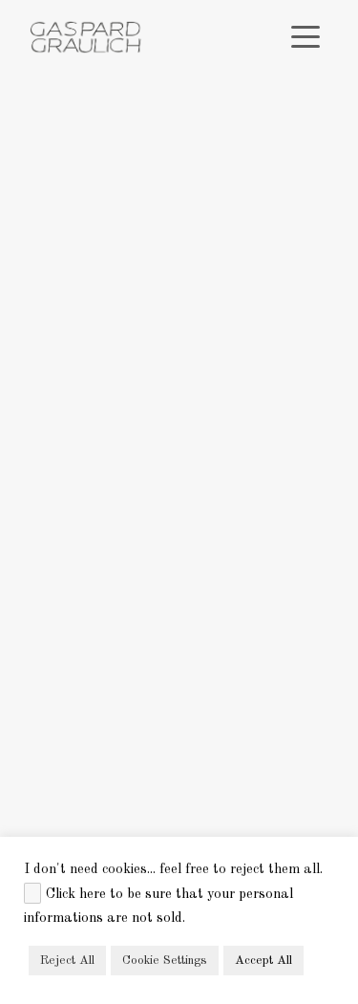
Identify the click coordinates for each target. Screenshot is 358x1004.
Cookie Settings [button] (164, 960)
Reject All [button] (67, 960)
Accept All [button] (263, 960)
